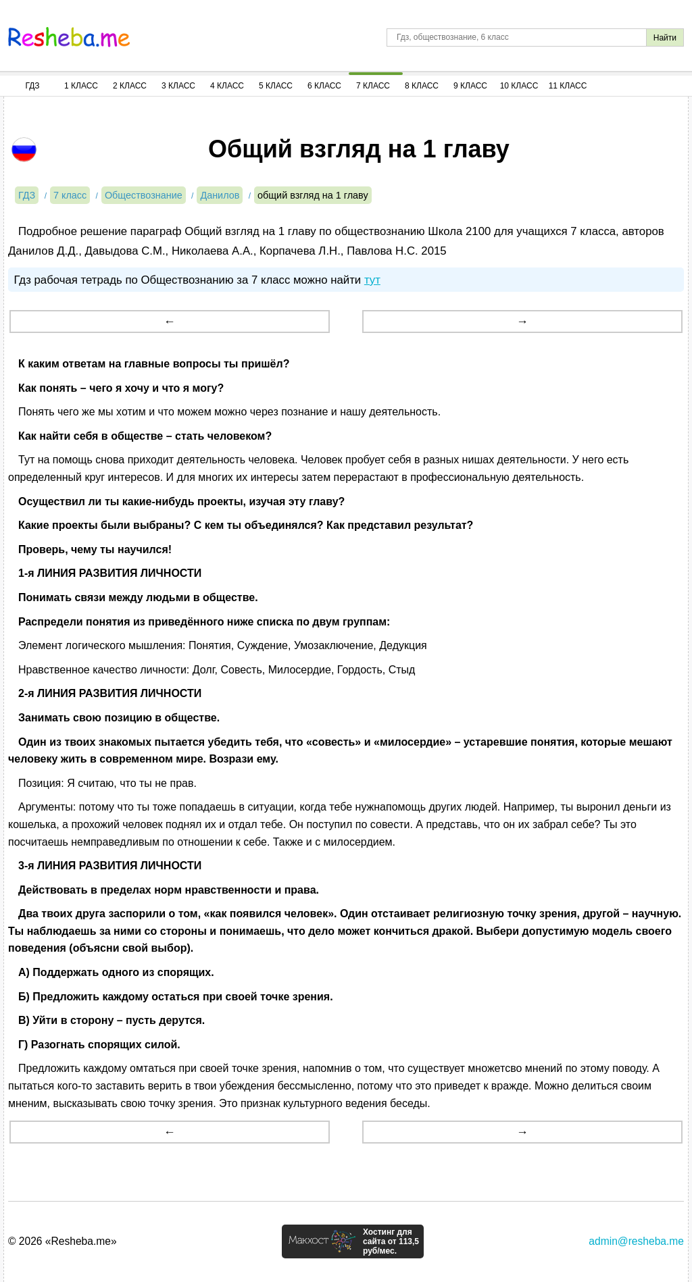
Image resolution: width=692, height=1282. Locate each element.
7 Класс (373, 86)
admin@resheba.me (636, 1241)
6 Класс (324, 86)
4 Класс (227, 86)
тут (372, 280)
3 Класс (178, 86)
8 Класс (422, 86)
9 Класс (470, 86)
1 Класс (81, 86)
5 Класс (276, 86)
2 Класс (130, 86)
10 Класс (519, 86)
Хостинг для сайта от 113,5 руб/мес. (391, 1241)
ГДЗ (32, 86)
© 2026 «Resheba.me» (62, 1241)
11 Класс (568, 86)
